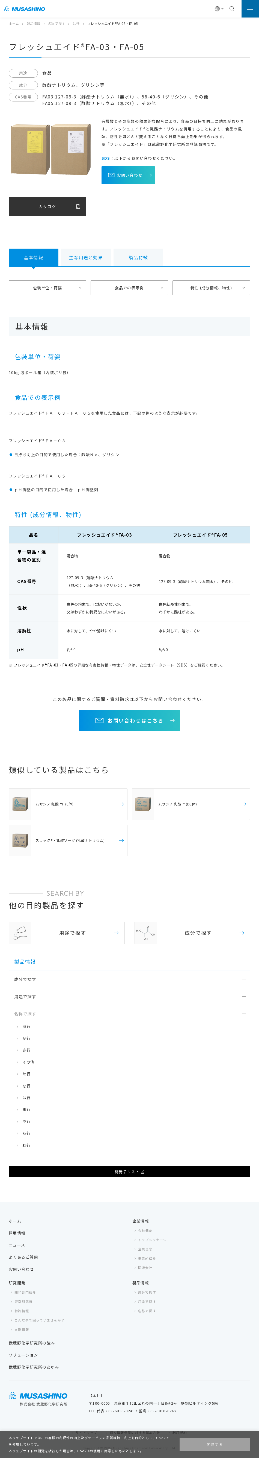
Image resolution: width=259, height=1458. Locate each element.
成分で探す (147, 1292)
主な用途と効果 (86, 257)
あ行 (26, 1026)
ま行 (26, 1109)
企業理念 (145, 1249)
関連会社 (145, 1267)
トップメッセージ (152, 1239)
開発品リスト (127, 1171)
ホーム (14, 23)
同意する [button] (215, 1444)
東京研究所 (23, 1301)
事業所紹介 (147, 1258)
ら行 (26, 1133)
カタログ (47, 206)
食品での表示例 (129, 287)
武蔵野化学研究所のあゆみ (34, 1367)
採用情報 (17, 1233)
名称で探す (56, 23)
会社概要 (145, 1230)
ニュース (17, 1245)
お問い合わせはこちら (135, 720)
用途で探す (147, 1301)
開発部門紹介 (25, 1292)
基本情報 (33, 257)
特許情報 (21, 1310)
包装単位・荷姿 (47, 287)
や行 (26, 1121)
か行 (26, 1038)
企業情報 (140, 1221)
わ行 (26, 1145)
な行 (26, 1086)
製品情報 (33, 23)
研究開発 (17, 1282)
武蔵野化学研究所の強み (32, 1343)
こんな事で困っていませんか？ (39, 1320)
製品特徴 (138, 257)
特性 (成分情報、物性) (211, 287)
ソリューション (23, 1355)
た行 (26, 1073)
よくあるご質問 (23, 1257)
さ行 (26, 1050)
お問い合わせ (130, 175)
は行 (76, 23)
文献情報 (21, 1329)
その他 (28, 1062)
